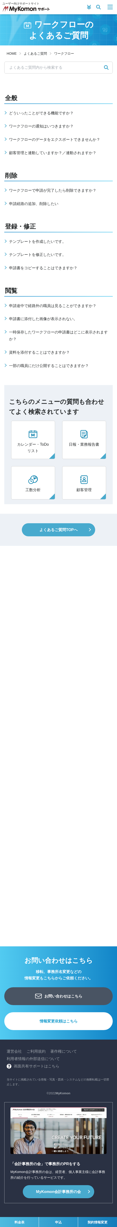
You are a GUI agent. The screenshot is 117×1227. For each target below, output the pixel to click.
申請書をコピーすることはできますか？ (43, 268)
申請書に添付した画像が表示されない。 (43, 319)
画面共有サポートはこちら (36, 1066)
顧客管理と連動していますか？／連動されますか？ (52, 153)
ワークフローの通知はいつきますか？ (41, 126)
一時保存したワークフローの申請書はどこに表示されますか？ (58, 335)
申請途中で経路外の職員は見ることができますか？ (52, 306)
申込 (58, 1222)
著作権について (63, 1051)
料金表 (19, 1222)
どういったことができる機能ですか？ (41, 113)
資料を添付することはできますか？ (39, 352)
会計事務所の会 (58, 1192)
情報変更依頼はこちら (59, 1021)
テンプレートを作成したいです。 (37, 242)
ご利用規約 (36, 1051)
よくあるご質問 (35, 53)
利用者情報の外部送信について (33, 1059)
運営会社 (14, 1051)
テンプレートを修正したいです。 (37, 255)
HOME (12, 53)
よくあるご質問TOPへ (58, 530)
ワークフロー (64, 53)
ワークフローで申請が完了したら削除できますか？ (52, 190)
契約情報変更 (98, 1222)
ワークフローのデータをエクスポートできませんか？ (54, 139)
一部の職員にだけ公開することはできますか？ (49, 366)
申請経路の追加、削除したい (33, 204)
